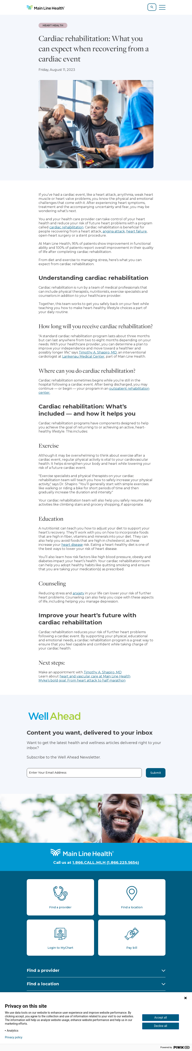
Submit (155, 773)
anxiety (78, 593)
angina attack (114, 231)
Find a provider (43, 970)
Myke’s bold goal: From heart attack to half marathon (82, 680)
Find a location (43, 983)
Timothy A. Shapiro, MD (98, 352)
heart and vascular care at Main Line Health (95, 676)
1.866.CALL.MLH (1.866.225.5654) (105, 862)
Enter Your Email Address (48, 772)
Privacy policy (13, 1037)
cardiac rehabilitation (66, 227)
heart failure (136, 231)
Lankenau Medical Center (83, 356)
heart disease (72, 545)
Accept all (160, 1017)
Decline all (160, 1026)
